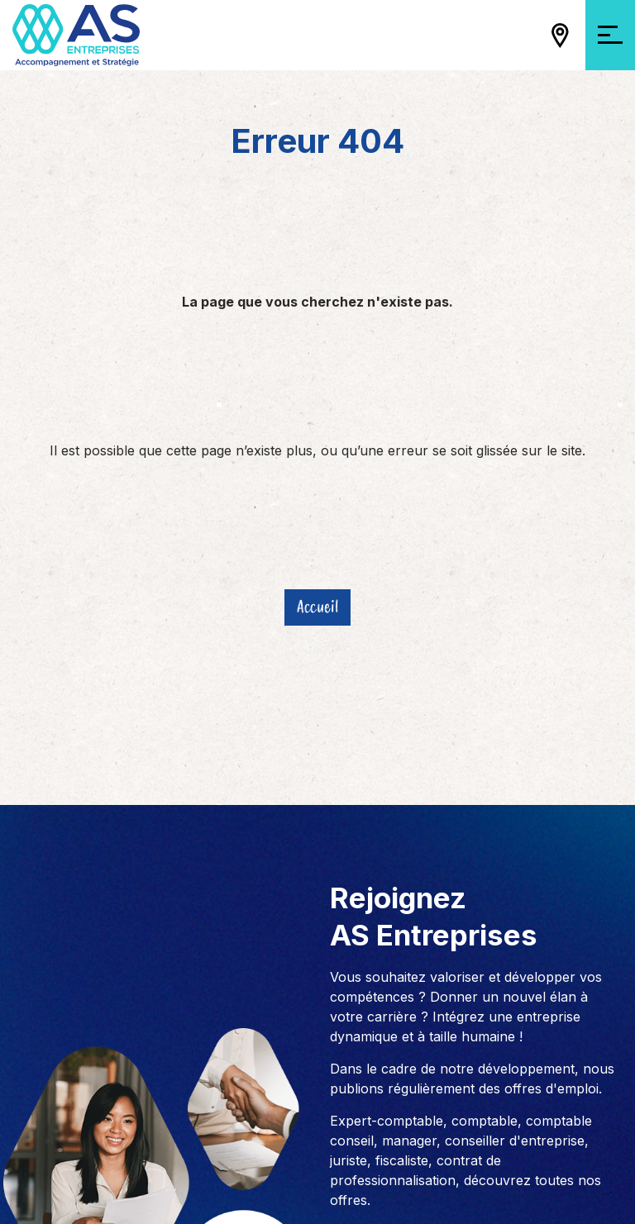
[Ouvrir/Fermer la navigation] (610, 35)
